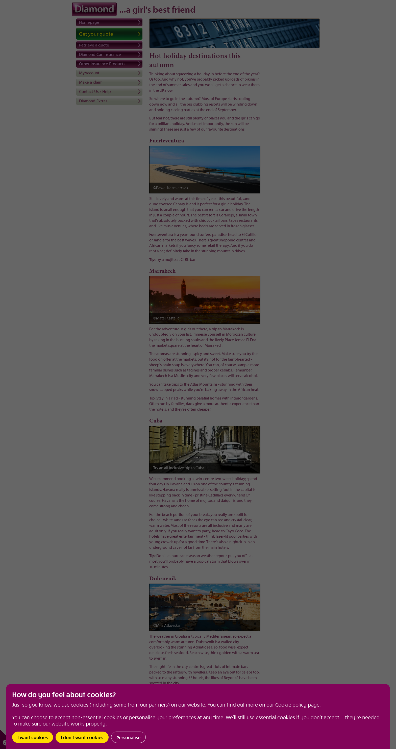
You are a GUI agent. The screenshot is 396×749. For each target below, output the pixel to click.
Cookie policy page (297, 704)
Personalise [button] (128, 737)
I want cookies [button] (32, 737)
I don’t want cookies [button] (82, 737)
